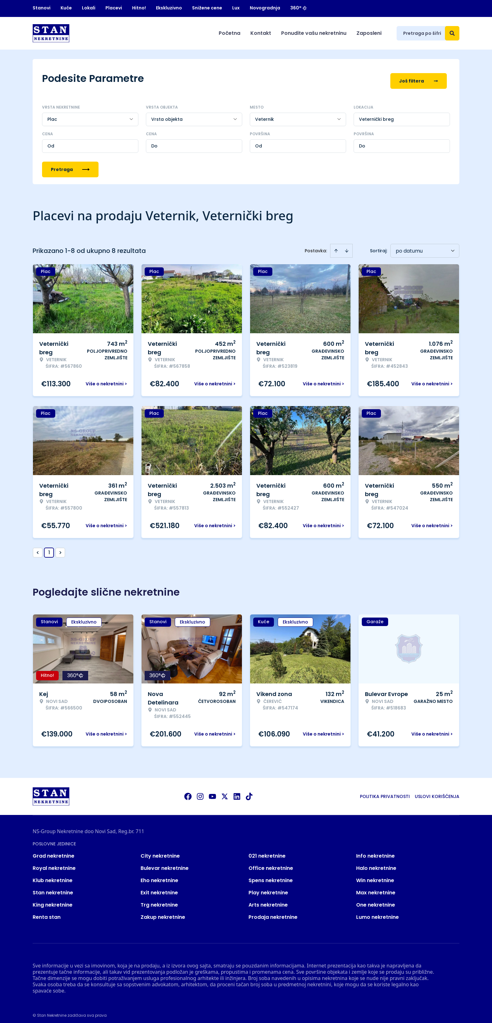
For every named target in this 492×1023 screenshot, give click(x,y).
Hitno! (139, 8)
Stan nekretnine (53, 888)
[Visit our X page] (224, 791)
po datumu (409, 246)
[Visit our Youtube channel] (212, 791)
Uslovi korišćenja (437, 792)
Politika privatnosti (385, 792)
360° (298, 8)
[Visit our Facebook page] (188, 791)
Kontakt (260, 33)
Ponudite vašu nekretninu (313, 33)
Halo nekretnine (376, 863)
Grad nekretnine (53, 851)
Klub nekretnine (52, 875)
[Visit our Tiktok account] (249, 791)
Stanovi (42, 8)
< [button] (38, 548)
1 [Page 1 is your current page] (49, 547)
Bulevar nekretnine (165, 863)
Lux (236, 8)
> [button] (60, 548)
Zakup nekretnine (163, 912)
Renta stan (47, 912)
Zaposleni (369, 33)
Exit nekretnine (159, 888)
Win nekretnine (375, 875)
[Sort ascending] (336, 246)
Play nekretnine (268, 888)
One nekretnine (375, 900)
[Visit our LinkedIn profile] (237, 791)
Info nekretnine (375, 851)
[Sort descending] (346, 246)
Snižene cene (207, 8)
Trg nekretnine (159, 900)
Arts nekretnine (268, 900)
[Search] (452, 33)
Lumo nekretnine (377, 912)
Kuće (66, 8)
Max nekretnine (375, 888)
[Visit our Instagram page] (200, 791)
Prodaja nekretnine (273, 912)
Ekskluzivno (169, 8)
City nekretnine (160, 851)
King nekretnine (52, 900)
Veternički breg (376, 114)
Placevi (113, 8)
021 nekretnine (267, 851)
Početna (229, 33)
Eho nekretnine (159, 875)
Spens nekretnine (271, 875)
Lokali (88, 8)
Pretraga (70, 165)
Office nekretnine (271, 863)
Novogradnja (265, 8)
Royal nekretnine (54, 863)
